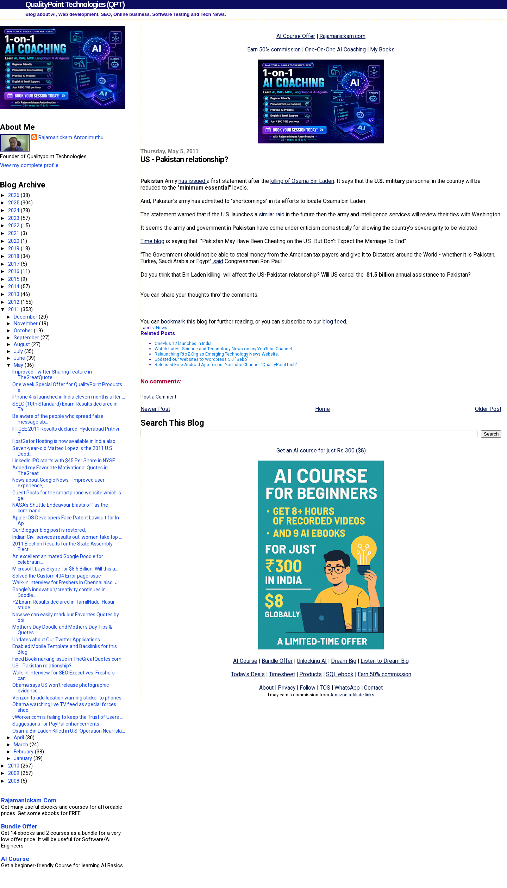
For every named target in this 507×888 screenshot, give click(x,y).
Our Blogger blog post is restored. (49, 530)
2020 (14, 241)
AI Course (245, 661)
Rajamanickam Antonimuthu (71, 137)
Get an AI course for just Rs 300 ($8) (321, 450)
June (20, 358)
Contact (373, 687)
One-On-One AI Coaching (335, 49)
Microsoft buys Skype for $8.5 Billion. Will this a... (65, 569)
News (161, 327)
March (22, 744)
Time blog (152, 241)
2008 (14, 781)
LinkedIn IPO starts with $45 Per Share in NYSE (63, 460)
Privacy (286, 687)
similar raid (271, 214)
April (19, 737)
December (26, 317)
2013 (14, 294)
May (19, 365)
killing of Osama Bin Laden (302, 181)
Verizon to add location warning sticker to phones (66, 698)
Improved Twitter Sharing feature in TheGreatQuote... (52, 374)
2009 (14, 773)
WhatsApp (347, 687)
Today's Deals (248, 674)
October (24, 330)
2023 (14, 218)
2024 (14, 210)
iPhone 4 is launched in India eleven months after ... (68, 397)
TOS (325, 687)
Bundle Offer (277, 661)
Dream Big (343, 661)
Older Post (488, 409)
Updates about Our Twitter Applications (56, 639)
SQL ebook (339, 674)
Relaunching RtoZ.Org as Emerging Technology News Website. (217, 354)
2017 (14, 264)
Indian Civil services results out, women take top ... (67, 537)
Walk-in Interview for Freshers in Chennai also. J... (66, 582)
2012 (14, 302)
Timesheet (282, 674)
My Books (382, 49)
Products (310, 674)
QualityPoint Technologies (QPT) (74, 4)
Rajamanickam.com (342, 36)
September (27, 337)
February (24, 751)
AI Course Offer (295, 36)
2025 (14, 202)
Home (322, 409)
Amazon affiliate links (352, 694)
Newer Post (155, 409)
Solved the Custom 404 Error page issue (56, 576)
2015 (14, 279)
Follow (307, 687)
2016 (14, 271)
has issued (193, 181)
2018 (14, 256)
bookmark (173, 321)
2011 (14, 309)
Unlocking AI (312, 661)
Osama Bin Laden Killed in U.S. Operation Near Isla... (68, 731)
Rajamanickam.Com (28, 800)
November (26, 323)
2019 (14, 248)
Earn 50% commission (274, 49)
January (23, 758)
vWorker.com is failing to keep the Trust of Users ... (67, 717)
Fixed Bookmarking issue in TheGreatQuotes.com (66, 659)
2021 (14, 233)
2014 (14, 286)
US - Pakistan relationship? (41, 665)
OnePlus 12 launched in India (183, 343)
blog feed (334, 321)
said (217, 261)
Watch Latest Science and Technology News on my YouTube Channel (223, 348)
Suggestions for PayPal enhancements (55, 724)
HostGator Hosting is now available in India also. (64, 441)
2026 (14, 195)
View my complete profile (29, 165)
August (22, 344)
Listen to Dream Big (385, 661)
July (19, 351)
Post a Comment (158, 397)
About (266, 687)
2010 (14, 766)
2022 (14, 225)
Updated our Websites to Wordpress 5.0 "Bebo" (202, 359)
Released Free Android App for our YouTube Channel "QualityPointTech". (226, 364)
